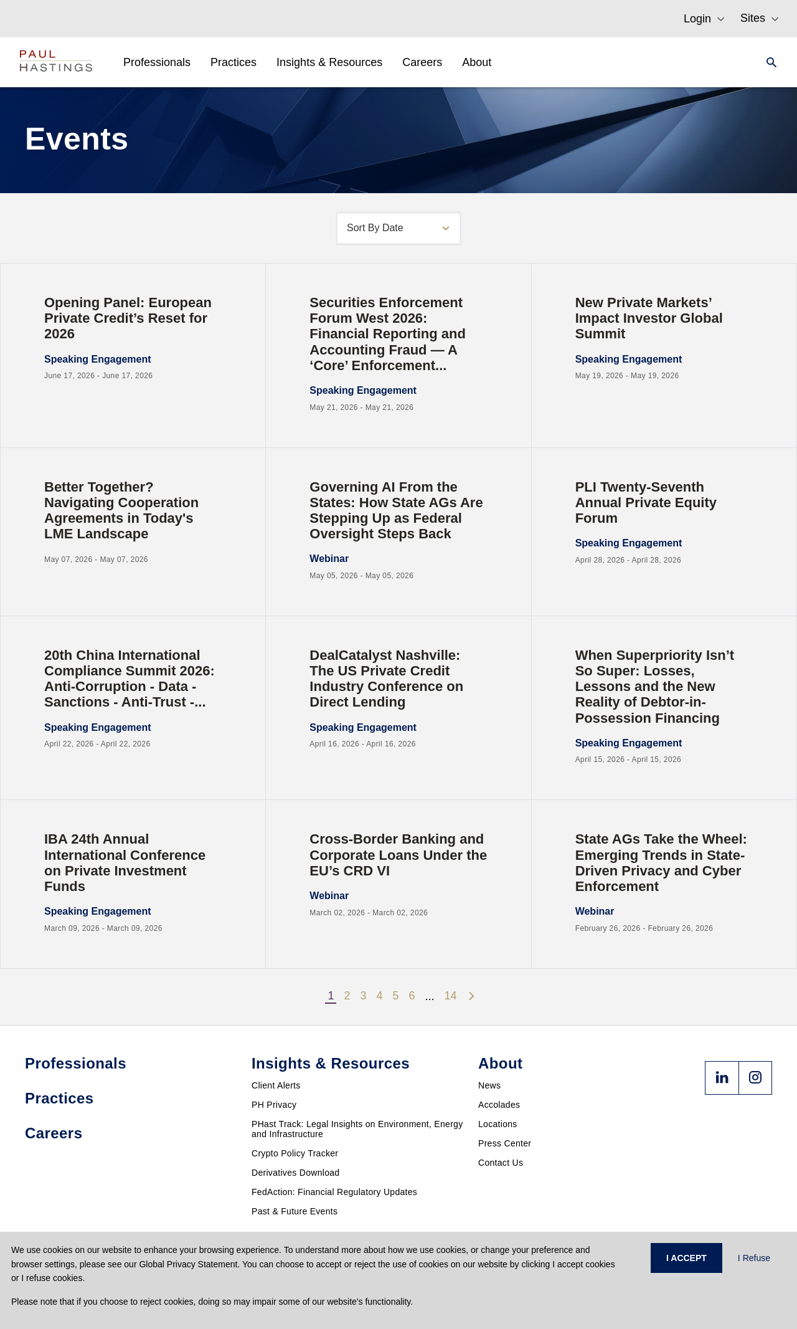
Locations (497, 1124)
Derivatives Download (295, 1173)
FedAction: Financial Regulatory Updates (334, 1192)
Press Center (504, 1143)
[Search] (767, 62)
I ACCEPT (686, 1258)
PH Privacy (274, 1105)
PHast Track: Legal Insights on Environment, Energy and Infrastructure (357, 1129)
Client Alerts (276, 1085)
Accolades (499, 1105)
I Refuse (754, 1258)
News (489, 1085)
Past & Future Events (294, 1211)
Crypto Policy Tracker (295, 1153)
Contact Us (500, 1163)
